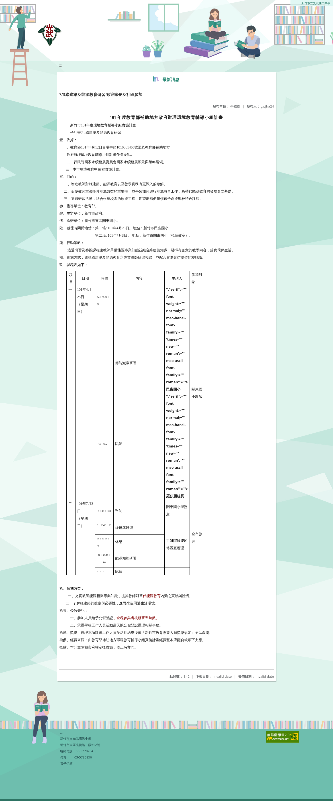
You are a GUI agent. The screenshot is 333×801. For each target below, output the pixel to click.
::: (294, 3)
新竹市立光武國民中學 (315, 3)
